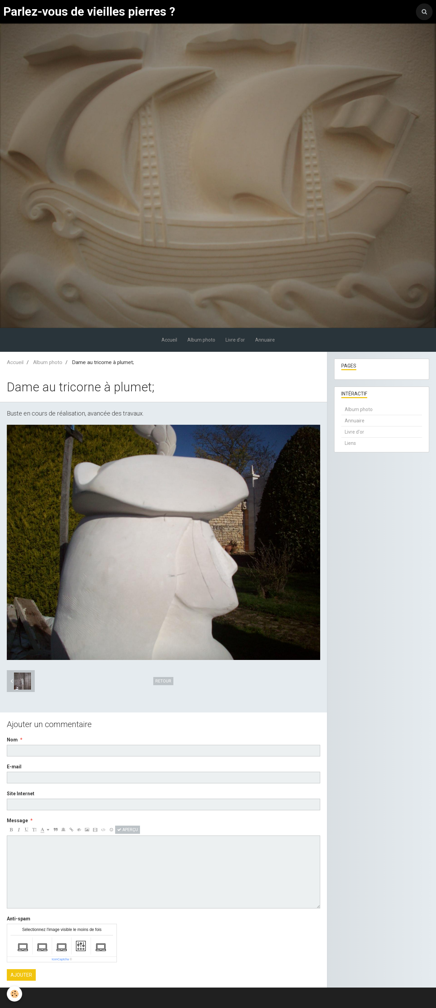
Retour (163, 681)
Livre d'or (235, 340)
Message (17, 820)
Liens (350, 443)
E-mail (14, 766)
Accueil (169, 340)
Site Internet (20, 793)
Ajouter (21, 975)
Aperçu (127, 829)
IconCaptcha (60, 959)
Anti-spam (18, 918)
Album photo (201, 340)
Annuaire (265, 340)
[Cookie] (14, 994)
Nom (12, 739)
